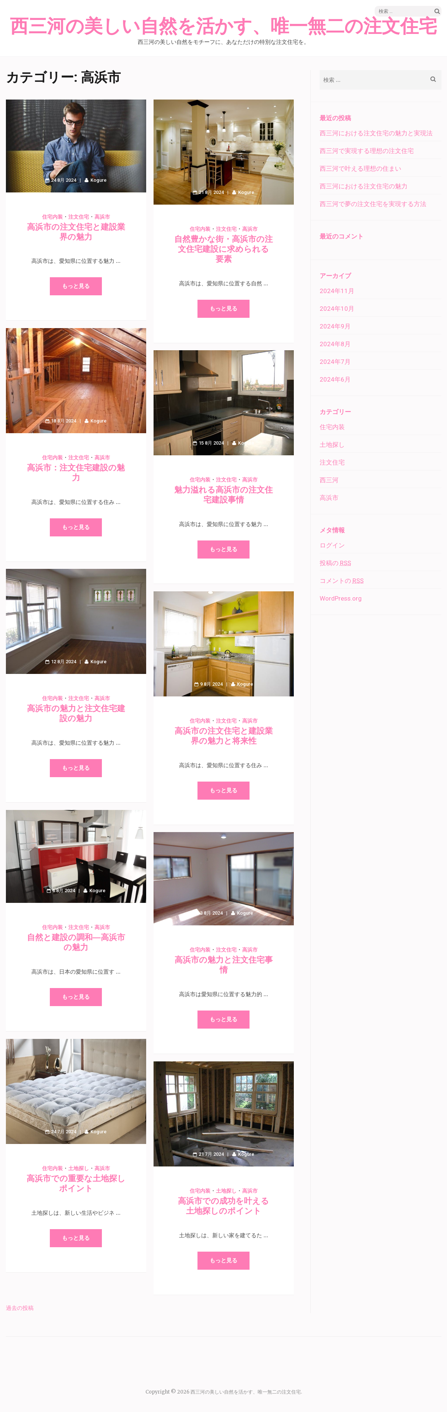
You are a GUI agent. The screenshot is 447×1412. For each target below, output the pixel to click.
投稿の (335, 563)
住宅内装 (52, 217)
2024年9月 (335, 326)
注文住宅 (78, 217)
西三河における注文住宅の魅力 (364, 186)
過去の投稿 (20, 1307)
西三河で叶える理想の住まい (360, 168)
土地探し (78, 1168)
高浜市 (102, 217)
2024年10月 (337, 308)
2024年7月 (335, 361)
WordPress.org (341, 598)
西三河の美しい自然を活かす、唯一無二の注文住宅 (223, 26)
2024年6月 (335, 379)
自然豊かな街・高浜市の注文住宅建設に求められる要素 (223, 249)
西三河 (329, 480)
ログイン (332, 545)
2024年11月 (337, 291)
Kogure (98, 180)
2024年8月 (335, 344)
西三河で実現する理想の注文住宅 (367, 150)
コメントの (342, 580)
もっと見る (76, 286)
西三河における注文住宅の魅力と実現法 (376, 133)
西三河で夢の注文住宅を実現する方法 (373, 204)
